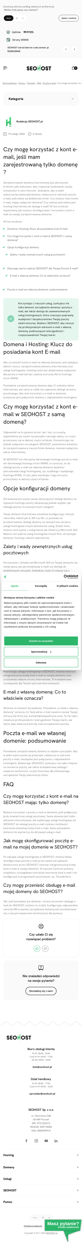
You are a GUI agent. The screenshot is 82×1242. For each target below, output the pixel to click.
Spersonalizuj (41, 651)
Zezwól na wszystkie (41, 640)
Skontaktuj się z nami (41, 991)
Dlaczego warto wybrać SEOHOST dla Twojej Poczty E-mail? (42, 268)
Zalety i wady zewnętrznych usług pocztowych (37, 254)
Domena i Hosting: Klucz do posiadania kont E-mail (37, 229)
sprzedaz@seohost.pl (42, 1093)
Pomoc (22, 83)
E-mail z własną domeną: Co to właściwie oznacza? (40, 275)
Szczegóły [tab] (41, 585)
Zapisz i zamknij (68, 18)
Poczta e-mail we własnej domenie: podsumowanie (37, 289)
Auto (8, 18)
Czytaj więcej (13, 50)
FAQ (39, 83)
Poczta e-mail (49, 83)
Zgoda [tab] (14, 585)
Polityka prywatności (33, 1226)
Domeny (31, 83)
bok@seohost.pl (42, 1067)
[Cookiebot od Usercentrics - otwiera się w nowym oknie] (63, 577)
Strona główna (10, 83)
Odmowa (41, 662)
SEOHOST (9, 824)
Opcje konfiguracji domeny (23, 247)
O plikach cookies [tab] (67, 585)
